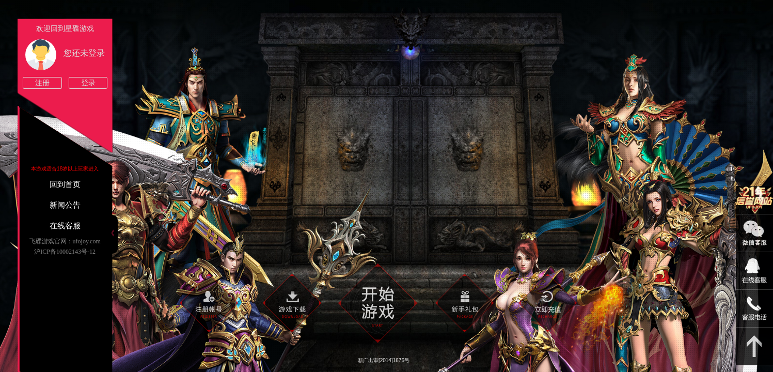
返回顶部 (754, 346)
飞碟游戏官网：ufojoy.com (65, 241)
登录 (88, 83)
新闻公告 (65, 205)
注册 (42, 83)
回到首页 (65, 184)
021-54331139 (754, 309)
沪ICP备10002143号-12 (65, 251)
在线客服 (65, 226)
